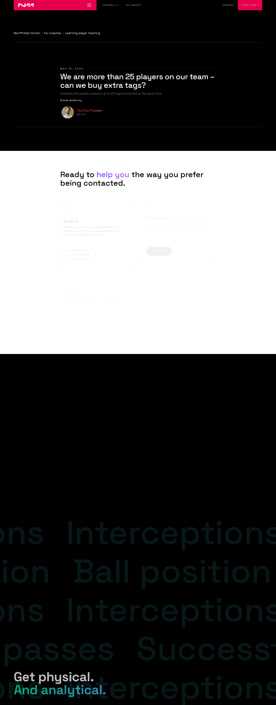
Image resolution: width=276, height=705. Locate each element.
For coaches (52, 33)
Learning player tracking (82, 33)
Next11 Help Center (27, 33)
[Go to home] (24, 5)
